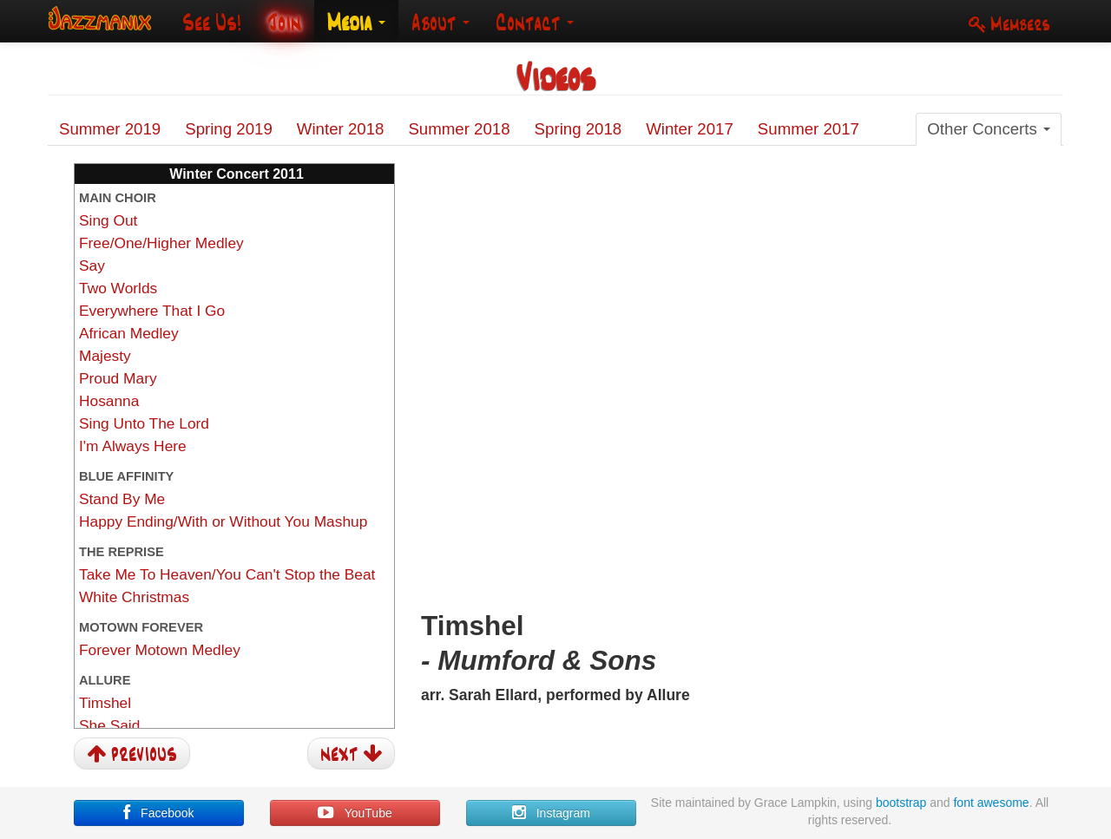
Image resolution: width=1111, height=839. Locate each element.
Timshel (105, 702)
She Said (109, 725)
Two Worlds (118, 288)
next (351, 752)
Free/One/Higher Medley (161, 243)
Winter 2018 (341, 129)
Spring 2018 (578, 129)
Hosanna (109, 401)
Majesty (105, 355)
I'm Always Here (133, 446)
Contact (535, 22)
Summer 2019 (110, 129)
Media (356, 22)
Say (92, 265)
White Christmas (134, 597)
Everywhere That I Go (152, 310)
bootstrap (901, 803)
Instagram (551, 813)
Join (284, 22)
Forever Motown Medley (159, 650)
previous (132, 752)
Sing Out (108, 220)
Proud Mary (118, 378)
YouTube (354, 813)
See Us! (211, 22)
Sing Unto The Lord (144, 423)
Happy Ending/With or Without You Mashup (223, 521)
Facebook (158, 813)
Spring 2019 (229, 129)
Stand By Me (122, 499)
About (440, 22)
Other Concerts (988, 129)
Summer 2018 (458, 129)
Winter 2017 (689, 129)
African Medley (129, 333)
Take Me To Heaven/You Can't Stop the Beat (227, 574)
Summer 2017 (808, 129)
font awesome (991, 803)
